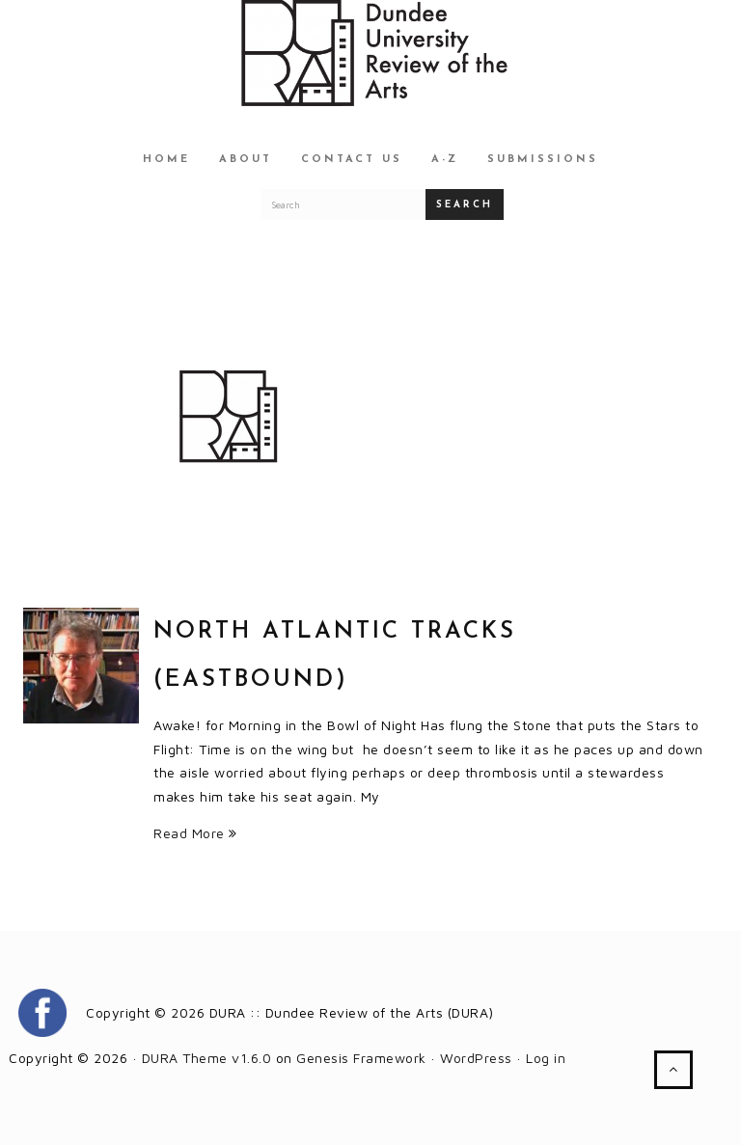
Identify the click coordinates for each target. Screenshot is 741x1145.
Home (166, 159)
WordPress (476, 1058)
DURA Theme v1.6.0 (207, 1058)
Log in (545, 1058)
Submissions (542, 159)
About (245, 159)
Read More (195, 833)
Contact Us (351, 159)
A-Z (444, 159)
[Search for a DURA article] (343, 204)
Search (464, 205)
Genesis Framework (361, 1058)
